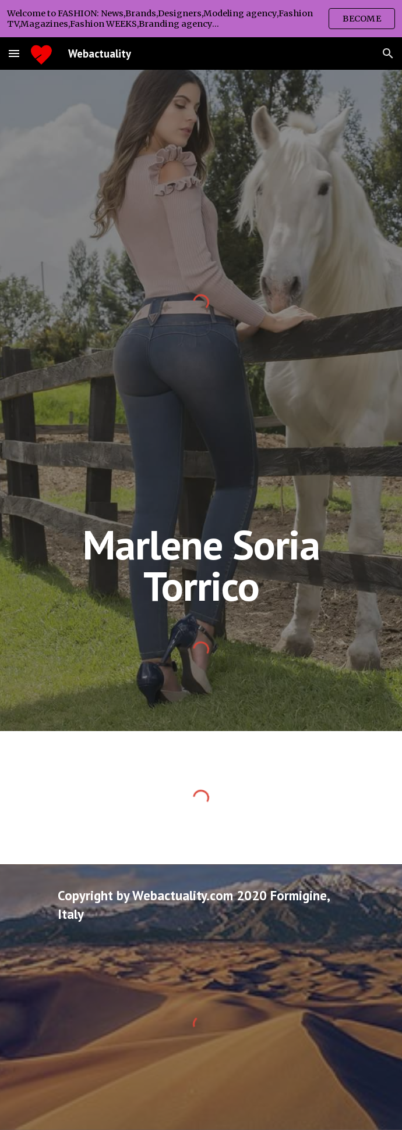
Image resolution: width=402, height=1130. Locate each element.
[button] (14, 53)
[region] (201, 18)
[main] (200, 565)
